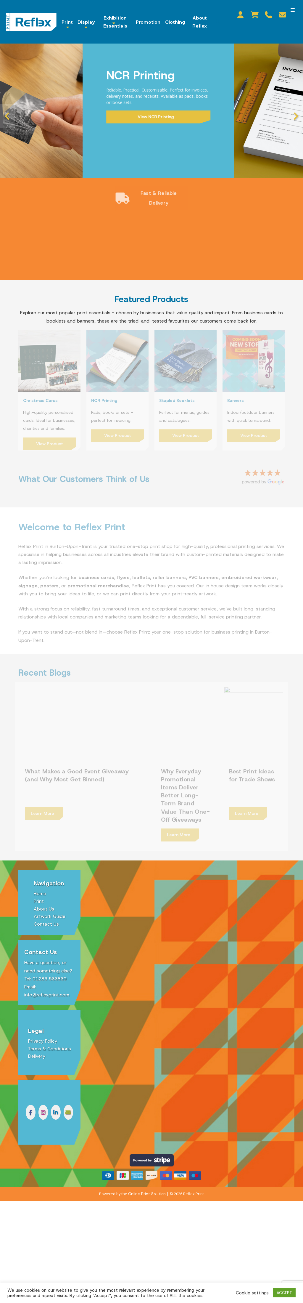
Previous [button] (7, 116)
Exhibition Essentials (115, 22)
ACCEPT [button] (284, 1292)
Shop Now (71, 113)
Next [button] (295, 116)
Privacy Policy (42, 1023)
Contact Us (46, 906)
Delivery (36, 1038)
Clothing (175, 22)
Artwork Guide (49, 898)
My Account (241, 14)
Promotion (148, 22)
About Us (44, 891)
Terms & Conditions (49, 1031)
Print (67, 22)
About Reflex (199, 22)
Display (86, 22)
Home (40, 876)
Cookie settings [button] (252, 1293)
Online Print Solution (147, 1176)
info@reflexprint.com (46, 977)
